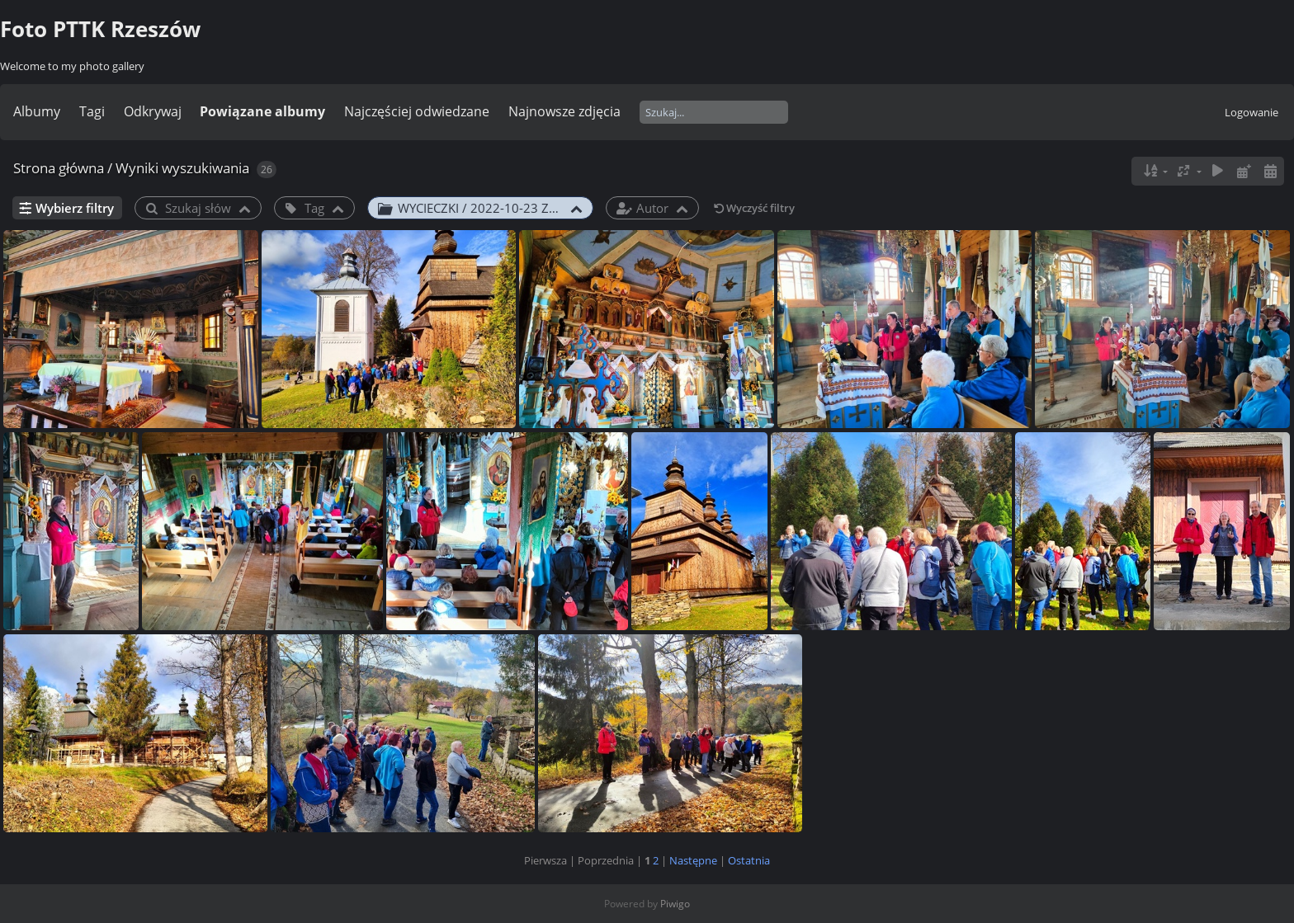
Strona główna (58, 167)
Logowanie (1251, 112)
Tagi (92, 111)
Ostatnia (749, 860)
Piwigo (675, 904)
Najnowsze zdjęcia (564, 111)
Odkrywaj (153, 111)
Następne (693, 860)
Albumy (36, 111)
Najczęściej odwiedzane (416, 111)
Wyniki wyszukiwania (182, 167)
